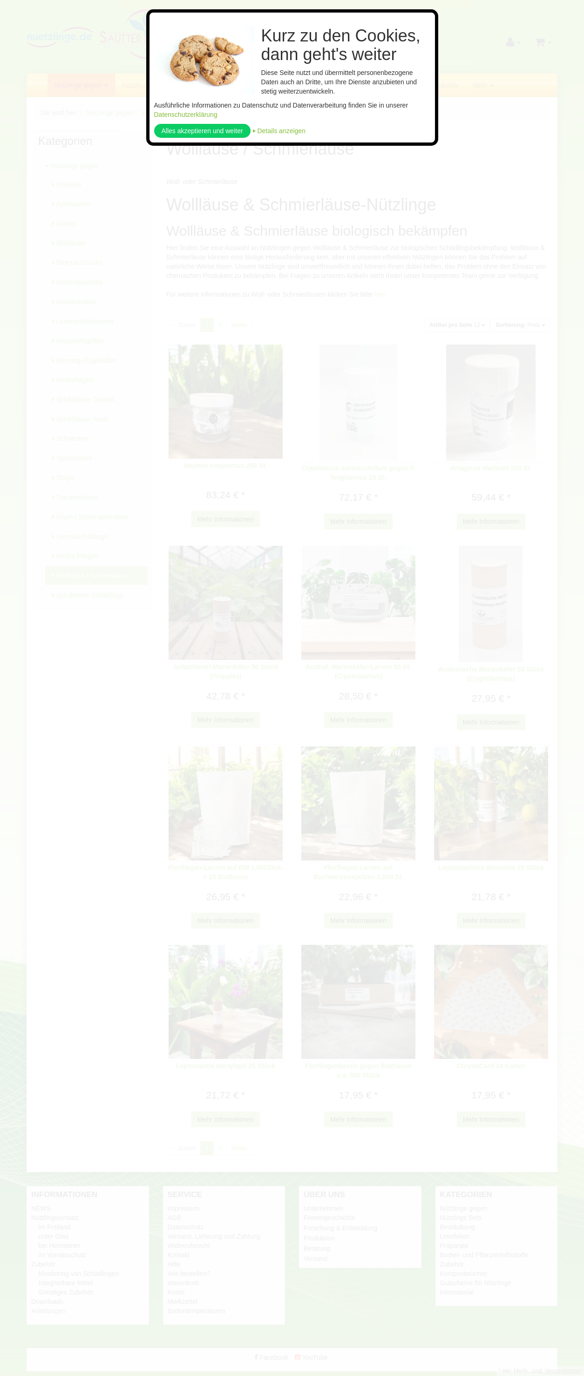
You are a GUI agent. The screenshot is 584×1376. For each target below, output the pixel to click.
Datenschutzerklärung (185, 114)
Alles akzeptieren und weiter (202, 131)
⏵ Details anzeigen (279, 131)
